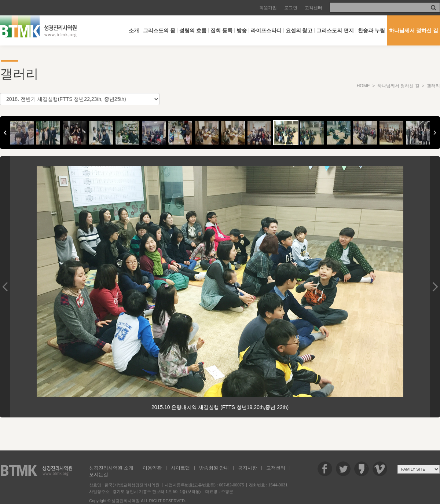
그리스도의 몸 (159, 30)
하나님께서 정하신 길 (413, 30)
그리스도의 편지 (335, 30)
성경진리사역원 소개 (111, 468)
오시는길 (98, 474)
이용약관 (152, 468)
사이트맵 (180, 468)
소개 (134, 30)
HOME (363, 85)
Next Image (435, 286)
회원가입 (268, 7)
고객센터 (313, 7)
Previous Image (5, 286)
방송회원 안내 (214, 468)
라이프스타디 (266, 30)
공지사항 (247, 468)
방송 (241, 30)
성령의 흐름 (192, 30)
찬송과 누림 (371, 30)
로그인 (290, 7)
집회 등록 (221, 30)
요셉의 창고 (299, 30)
